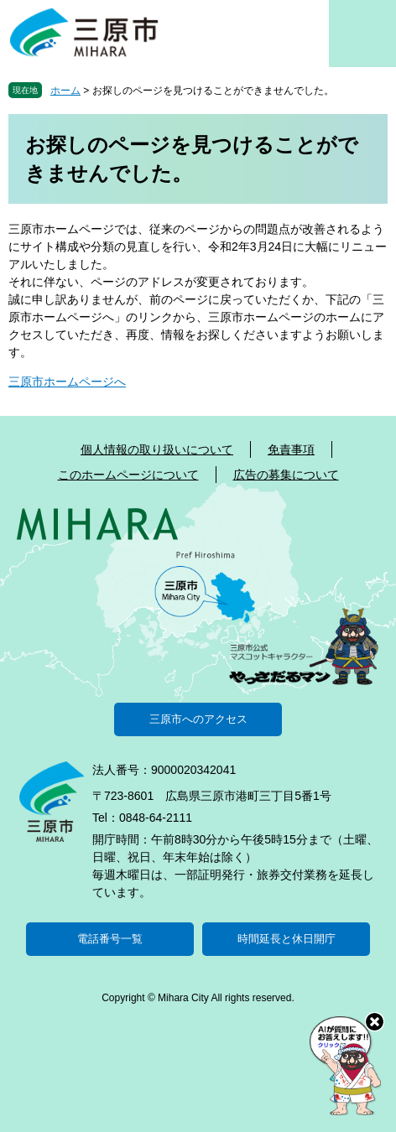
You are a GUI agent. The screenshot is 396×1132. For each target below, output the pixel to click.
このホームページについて (128, 474)
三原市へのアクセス (198, 719)
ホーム (65, 90)
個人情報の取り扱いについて (157, 449)
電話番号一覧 (110, 938)
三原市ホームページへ (67, 381)
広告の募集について (286, 474)
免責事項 (291, 449)
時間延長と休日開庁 (286, 938)
